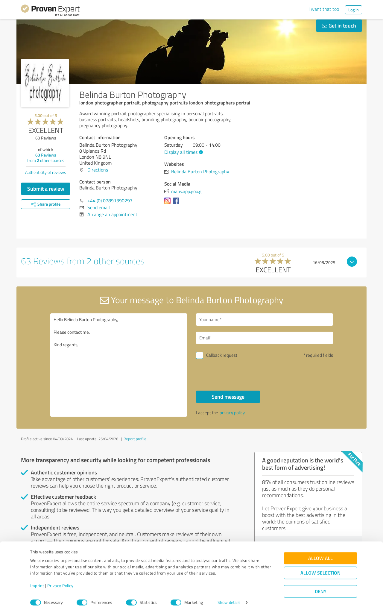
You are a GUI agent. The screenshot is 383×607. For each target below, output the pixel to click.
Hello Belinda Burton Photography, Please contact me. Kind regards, (118, 365)
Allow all (320, 551)
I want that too (323, 9)
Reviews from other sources (45, 157)
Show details (229, 596)
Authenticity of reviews (45, 172)
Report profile (135, 438)
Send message (228, 396)
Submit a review (45, 188)
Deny (320, 584)
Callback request (221, 355)
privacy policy (232, 412)
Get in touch (339, 25)
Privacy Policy (60, 579)
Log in (353, 10)
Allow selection (320, 566)
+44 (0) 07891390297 (110, 200)
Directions (97, 169)
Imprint (37, 579)
